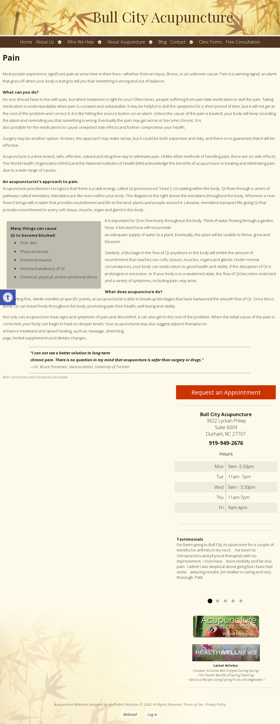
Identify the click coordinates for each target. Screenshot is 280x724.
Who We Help (80, 42)
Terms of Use (193, 704)
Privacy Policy (215, 704)
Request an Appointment (226, 392)
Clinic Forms (210, 42)
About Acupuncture (126, 42)
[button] (8, 297)
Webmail (130, 714)
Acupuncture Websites (71, 704)
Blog (162, 42)
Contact (178, 42)
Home (26, 42)
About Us (45, 42)
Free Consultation (243, 42)
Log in (152, 714)
